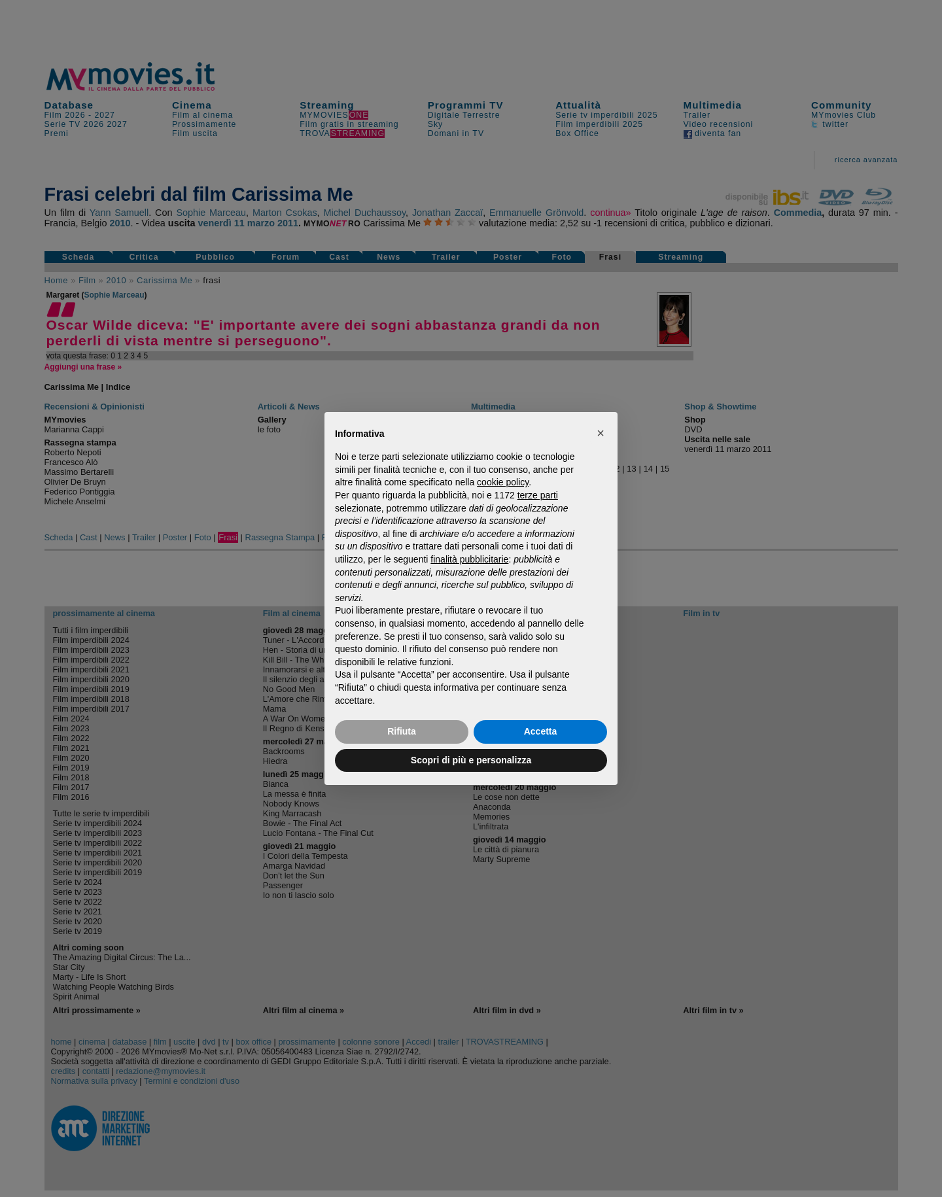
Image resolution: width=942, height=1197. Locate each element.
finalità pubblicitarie (469, 559)
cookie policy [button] (503, 482)
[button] (600, 433)
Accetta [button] (540, 731)
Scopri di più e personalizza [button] (471, 760)
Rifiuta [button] (401, 731)
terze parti (537, 495)
